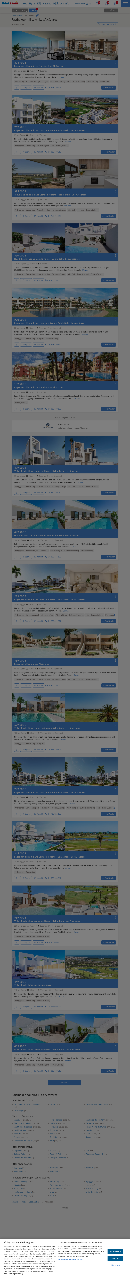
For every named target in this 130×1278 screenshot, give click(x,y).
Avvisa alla (115, 1258)
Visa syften (115, 1265)
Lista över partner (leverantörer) (70, 1259)
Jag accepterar (115, 1251)
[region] (65, 1258)
